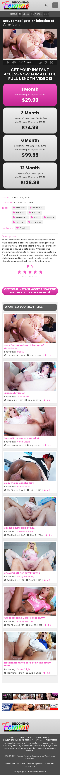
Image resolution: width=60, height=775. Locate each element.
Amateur (19, 207)
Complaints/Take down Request (18, 740)
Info (22, 737)
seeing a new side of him (19, 527)
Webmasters (51, 740)
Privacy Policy (42, 737)
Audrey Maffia (25, 621)
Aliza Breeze (23, 486)
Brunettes (20, 217)
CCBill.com (45, 763)
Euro (35, 217)
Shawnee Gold (25, 531)
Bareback (36, 207)
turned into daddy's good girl (22, 438)
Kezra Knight (24, 669)
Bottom (34, 212)
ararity (21, 227)
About (30, 737)
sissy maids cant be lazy (19, 482)
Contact (12, 737)
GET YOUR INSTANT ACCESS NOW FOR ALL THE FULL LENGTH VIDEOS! (30, 290)
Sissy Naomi (23, 396)
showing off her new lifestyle (22, 572)
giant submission (14, 392)
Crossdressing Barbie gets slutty (24, 617)
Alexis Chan (23, 441)
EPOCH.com (30, 766)
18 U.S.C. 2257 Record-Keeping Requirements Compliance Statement (30, 757)
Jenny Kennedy (25, 576)
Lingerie (18, 222)
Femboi (49, 217)
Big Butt (18, 212)
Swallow (34, 222)
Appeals (39, 740)
